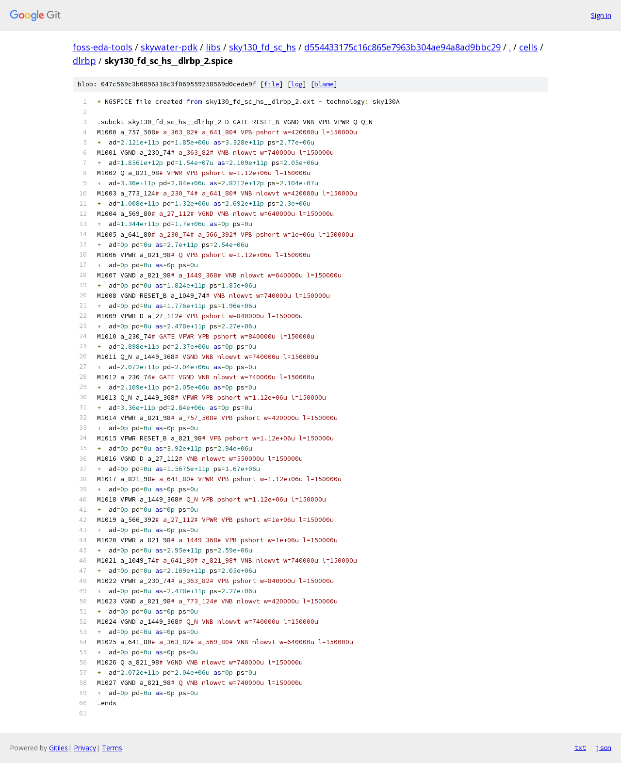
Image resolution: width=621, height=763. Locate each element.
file (271, 84)
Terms (112, 747)
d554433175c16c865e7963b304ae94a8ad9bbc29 (402, 47)
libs (213, 47)
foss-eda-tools (102, 47)
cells (528, 47)
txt (580, 747)
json (603, 747)
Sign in (601, 15)
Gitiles (58, 747)
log (297, 84)
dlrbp (84, 60)
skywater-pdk (169, 47)
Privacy (85, 747)
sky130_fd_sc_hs (262, 47)
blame (324, 84)
